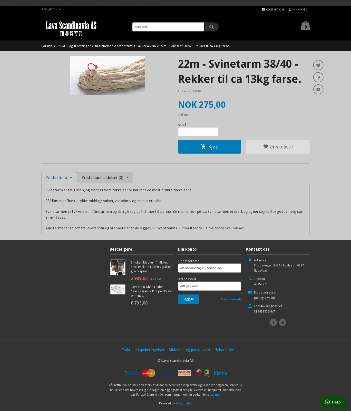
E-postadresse (189, 261)
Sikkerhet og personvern (189, 350)
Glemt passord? (231, 300)
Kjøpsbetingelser (149, 350)
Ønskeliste (278, 147)
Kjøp (209, 147)
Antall (182, 124)
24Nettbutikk (184, 404)
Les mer (215, 395)
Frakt (126, 350)
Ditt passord (187, 279)
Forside (47, 46)
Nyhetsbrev (224, 350)
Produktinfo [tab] (56, 178)
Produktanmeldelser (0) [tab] (102, 178)
